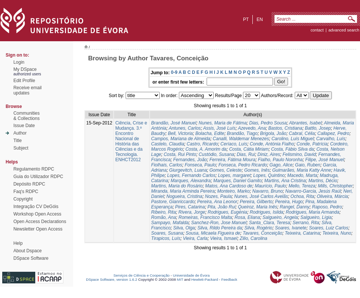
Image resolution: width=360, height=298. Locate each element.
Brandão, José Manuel (173, 123)
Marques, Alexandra (191, 180)
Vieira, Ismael (223, 238)
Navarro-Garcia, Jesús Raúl (313, 191)
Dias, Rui (246, 154)
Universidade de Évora (191, 275)
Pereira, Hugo (289, 201)
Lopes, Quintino (269, 175)
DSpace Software (31, 258)
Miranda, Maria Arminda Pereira (183, 191)
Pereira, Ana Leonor (217, 201)
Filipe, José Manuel (324, 159)
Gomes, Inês (257, 170)
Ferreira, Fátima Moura (232, 159)
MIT (180, 279)
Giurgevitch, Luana (188, 170)
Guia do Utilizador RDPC (38, 176)
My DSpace (25, 69)
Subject (21, 148)
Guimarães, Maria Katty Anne (301, 170)
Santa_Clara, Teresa (269, 222)
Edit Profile (24, 80)
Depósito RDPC (29, 184)
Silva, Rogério (258, 228)
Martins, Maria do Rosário (176, 186)
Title (18, 140)
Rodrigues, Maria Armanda (312, 212)
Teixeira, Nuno (336, 233)
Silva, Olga (184, 228)
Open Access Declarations (40, 221)
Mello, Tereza (301, 186)
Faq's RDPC (26, 191)
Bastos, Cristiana (285, 128)
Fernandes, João (190, 159)
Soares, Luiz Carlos (328, 228)
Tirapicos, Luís (165, 238)
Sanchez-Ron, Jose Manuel (218, 222)
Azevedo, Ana (252, 128)
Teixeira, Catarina (302, 233)
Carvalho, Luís (330, 138)
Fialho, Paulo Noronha (280, 159)
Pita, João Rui (221, 207)
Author (20, 133)
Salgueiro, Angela (280, 217)
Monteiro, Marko (233, 191)
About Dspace (28, 250)
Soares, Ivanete (290, 228)
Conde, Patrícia (312, 144)
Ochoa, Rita (302, 196)
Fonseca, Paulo (200, 165)
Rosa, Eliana (247, 217)
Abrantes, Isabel (305, 123)
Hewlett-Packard (204, 279)
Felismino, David (299, 154)
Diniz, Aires (269, 154)
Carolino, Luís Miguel (293, 138)
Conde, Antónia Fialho (272, 144)
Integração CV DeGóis (36, 206)
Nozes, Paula (218, 196)
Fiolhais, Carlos (166, 165)
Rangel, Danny (294, 207)
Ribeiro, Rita (163, 212)
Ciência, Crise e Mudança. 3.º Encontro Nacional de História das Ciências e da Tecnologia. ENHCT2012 (131, 141)
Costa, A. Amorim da (205, 149)
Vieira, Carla (195, 238)
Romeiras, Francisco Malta (205, 217)
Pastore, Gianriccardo (173, 201)
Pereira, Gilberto (256, 201)
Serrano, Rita (305, 222)
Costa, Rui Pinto (180, 154)
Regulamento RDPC (34, 169)
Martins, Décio (322, 180)
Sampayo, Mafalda (170, 222)
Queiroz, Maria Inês (258, 207)
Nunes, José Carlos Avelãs (261, 196)
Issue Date (24, 125)
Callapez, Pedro (333, 133)
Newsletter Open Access (38, 229)
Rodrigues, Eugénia (227, 212)
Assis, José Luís (219, 128)
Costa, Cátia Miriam (248, 149)
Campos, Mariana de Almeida (180, 138)
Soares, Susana (167, 233)
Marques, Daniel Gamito (237, 180)
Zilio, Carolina (253, 238)
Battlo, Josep (318, 128)
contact (317, 30)
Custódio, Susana (216, 154)
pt (246, 19)
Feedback (229, 279)
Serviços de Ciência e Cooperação (142, 275)
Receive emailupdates (28, 90)
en (259, 19)
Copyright (23, 199)
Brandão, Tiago (242, 133)
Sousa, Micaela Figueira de (213, 233)
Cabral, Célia (302, 133)
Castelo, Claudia (167, 144)
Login (19, 62)
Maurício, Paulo (270, 186)
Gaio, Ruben (307, 165)
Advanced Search (343, 30)
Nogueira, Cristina (184, 196)
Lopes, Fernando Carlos (191, 175)
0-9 (174, 72)
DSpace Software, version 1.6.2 (111, 279)
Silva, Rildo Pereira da (219, 228)
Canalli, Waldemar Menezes (241, 138)
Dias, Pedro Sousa (268, 123)
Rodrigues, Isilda (266, 212)
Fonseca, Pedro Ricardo (242, 165)
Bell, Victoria (180, 133)
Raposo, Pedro (327, 207)
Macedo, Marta (302, 175)
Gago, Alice (281, 165)
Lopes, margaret (234, 175)
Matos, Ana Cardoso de (228, 186)
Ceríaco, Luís (233, 144)
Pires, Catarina (190, 207)
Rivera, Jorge (191, 212)
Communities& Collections (27, 116)
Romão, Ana (163, 217)
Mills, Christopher (335, 186)
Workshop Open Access (38, 214)
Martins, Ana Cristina (285, 180)
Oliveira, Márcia (332, 196)
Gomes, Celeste (226, 170)
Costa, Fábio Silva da (292, 149)
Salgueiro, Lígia (316, 217)
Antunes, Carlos (185, 128)
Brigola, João (273, 133)
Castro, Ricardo (202, 144)
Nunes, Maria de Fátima (223, 123)
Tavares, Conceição (262, 233)
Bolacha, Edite (209, 133)
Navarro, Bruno (267, 191)
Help (18, 243)
